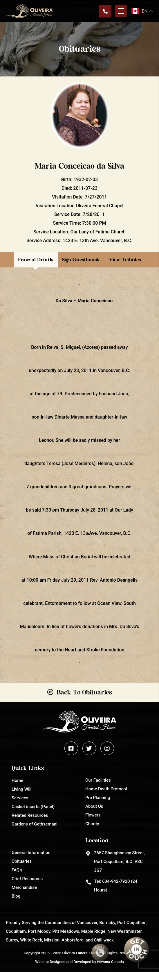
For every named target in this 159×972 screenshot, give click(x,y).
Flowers (93, 815)
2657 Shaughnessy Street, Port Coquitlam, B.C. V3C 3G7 (119, 861)
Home (17, 780)
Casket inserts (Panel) (33, 806)
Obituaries (22, 861)
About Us (94, 806)
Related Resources (30, 815)
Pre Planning (97, 797)
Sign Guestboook (81, 259)
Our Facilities (98, 780)
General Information (31, 852)
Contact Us (105, 11)
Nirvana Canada (110, 962)
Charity (92, 823)
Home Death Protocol (106, 788)
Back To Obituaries (84, 692)
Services (20, 798)
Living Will (21, 789)
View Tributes (125, 259)
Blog (16, 896)
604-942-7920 (116, 881)
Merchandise (24, 887)
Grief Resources (27, 878)
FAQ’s (17, 870)
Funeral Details (35, 259)
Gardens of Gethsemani (34, 824)
